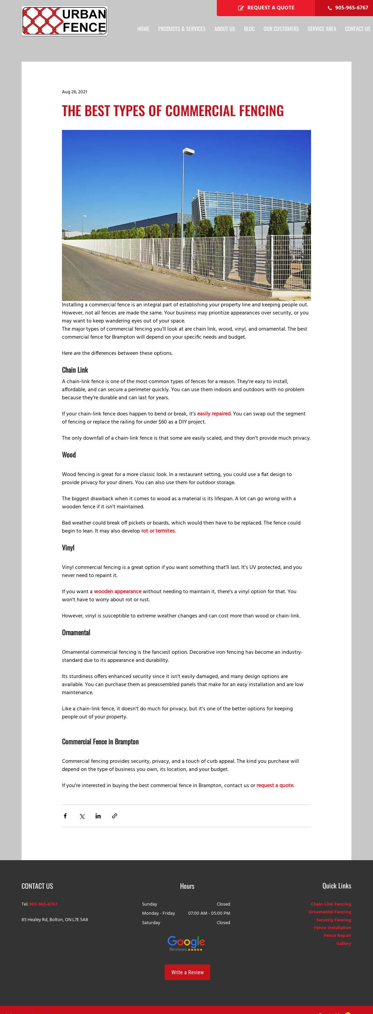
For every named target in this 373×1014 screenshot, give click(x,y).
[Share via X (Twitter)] (81, 816)
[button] (322, 29)
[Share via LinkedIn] (98, 816)
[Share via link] (114, 816)
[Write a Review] (187, 972)
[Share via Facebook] (65, 816)
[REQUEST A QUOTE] (266, 8)
